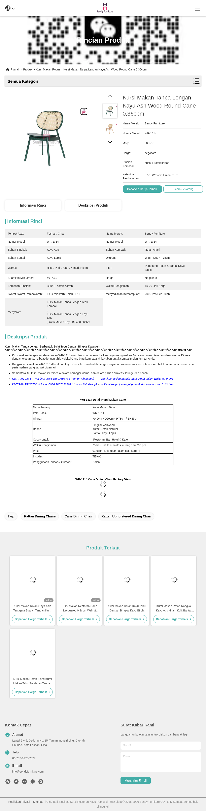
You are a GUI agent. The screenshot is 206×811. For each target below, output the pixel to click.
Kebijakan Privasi (19, 801)
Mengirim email (136, 780)
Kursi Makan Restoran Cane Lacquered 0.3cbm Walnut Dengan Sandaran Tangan (79, 608)
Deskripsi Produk (93, 205)
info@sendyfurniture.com (28, 771)
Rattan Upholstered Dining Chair (126, 516)
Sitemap (38, 801)
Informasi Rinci (33, 205)
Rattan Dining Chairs (40, 516)
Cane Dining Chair (79, 516)
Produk (27, 69)
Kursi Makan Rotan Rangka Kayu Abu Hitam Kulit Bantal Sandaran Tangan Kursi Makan (173, 608)
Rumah (15, 69)
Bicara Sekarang (183, 189)
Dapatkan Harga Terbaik (142, 189)
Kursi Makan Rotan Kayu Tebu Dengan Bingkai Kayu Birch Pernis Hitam (127, 608)
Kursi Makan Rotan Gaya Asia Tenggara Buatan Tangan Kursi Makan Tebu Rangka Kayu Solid (32, 608)
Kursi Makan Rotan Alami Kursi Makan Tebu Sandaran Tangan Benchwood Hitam (32, 681)
